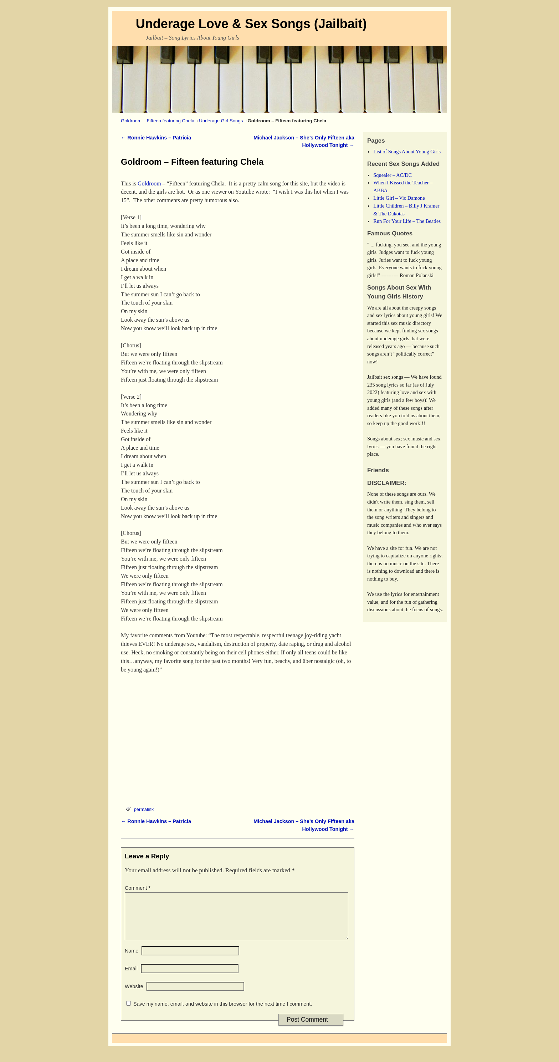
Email (131, 977)
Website (134, 995)
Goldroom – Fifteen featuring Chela (157, 120)
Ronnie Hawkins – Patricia (156, 138)
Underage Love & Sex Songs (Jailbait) (251, 23)
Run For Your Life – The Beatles (407, 221)
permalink (144, 809)
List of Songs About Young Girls (407, 151)
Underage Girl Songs (221, 120)
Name (131, 959)
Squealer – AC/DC (392, 175)
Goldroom (149, 183)
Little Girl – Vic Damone (399, 198)
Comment (138, 888)
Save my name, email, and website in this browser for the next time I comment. (222, 1012)
